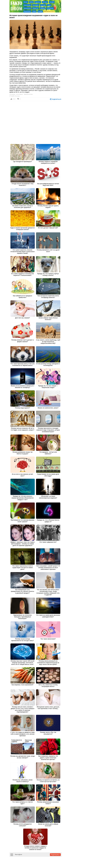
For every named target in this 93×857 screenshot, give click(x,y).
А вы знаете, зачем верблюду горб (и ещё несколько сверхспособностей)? (48, 341)
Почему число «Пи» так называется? (48, 733)
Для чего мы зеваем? (22, 318)
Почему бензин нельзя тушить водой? (48, 206)
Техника (40, 11)
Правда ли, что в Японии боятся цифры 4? (48, 521)
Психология (50, 8)
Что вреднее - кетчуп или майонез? (48, 453)
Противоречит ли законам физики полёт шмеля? (22, 521)
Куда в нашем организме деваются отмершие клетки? (22, 228)
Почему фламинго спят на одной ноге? (48, 250)
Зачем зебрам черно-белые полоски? (48, 318)
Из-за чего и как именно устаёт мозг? (22, 475)
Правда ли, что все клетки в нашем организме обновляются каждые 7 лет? (23, 497)
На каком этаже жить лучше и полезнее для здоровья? (22, 206)
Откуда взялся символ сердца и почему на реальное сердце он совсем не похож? (35, 847)
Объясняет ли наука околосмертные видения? (48, 497)
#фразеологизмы (28, 94)
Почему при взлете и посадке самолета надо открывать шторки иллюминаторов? (48, 429)
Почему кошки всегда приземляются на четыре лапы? (22, 639)
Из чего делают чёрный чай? (48, 228)
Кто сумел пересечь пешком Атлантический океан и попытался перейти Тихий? (22, 251)
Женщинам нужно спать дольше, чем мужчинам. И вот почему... (48, 707)
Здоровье (37, 2)
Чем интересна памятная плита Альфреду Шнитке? (48, 296)
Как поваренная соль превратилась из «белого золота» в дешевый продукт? (22, 591)
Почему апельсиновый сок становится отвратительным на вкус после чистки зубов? (48, 662)
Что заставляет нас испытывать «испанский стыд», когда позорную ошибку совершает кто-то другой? (48, 592)
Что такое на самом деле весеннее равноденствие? (48, 616)
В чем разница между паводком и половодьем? (48, 364)
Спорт (34, 11)
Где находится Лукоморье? (22, 161)
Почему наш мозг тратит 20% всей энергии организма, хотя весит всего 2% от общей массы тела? (22, 662)
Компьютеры (27, 5)
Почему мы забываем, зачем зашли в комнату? (22, 780)
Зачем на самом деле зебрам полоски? (48, 825)
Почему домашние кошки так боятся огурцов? (22, 453)
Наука (49, 5)
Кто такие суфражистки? (48, 542)
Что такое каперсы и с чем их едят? (22, 802)
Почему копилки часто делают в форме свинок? (22, 340)
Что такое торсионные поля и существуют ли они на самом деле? (22, 567)
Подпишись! (55, 855)
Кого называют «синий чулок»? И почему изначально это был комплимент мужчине (48, 567)
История (52, 2)
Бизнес (26, 2)
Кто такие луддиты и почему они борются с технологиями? (22, 274)
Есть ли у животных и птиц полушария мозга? (48, 685)
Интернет (44, 2)
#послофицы (19, 94)
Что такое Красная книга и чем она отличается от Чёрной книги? (22, 364)
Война (31, 2)
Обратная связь (49, 11)
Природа (42, 8)
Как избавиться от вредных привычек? (22, 296)
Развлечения (27, 11)
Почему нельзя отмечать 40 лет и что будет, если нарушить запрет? (22, 429)
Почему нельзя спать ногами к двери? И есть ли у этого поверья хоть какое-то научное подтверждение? (22, 709)
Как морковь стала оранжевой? (22, 685)
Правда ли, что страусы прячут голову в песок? (48, 274)
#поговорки (12, 94)
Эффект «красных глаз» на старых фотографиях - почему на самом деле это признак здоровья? (22, 543)
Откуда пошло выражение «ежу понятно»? (22, 184)
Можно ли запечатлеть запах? (48, 408)
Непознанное (27, 8)
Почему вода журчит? (22, 408)
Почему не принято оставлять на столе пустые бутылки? (48, 780)
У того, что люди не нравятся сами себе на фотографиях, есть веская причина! (22, 733)
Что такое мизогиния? (48, 639)
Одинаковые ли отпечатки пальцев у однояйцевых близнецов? (22, 616)
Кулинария (35, 5)
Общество (35, 8)
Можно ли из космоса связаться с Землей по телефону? (22, 386)
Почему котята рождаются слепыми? (22, 825)
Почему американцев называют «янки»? (48, 802)
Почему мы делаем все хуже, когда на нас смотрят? (22, 757)
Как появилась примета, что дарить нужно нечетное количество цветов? (48, 757)
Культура (43, 5)
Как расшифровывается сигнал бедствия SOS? (48, 184)
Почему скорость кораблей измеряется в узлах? (48, 162)
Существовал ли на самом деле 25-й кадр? (48, 475)
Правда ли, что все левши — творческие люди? (48, 386)
